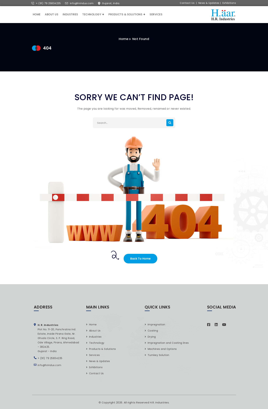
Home (124, 39)
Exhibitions (229, 3)
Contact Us (187, 3)
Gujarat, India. (111, 3)
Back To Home (140, 259)
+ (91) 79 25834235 (48, 3)
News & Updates (208, 3)
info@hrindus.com (82, 3)
